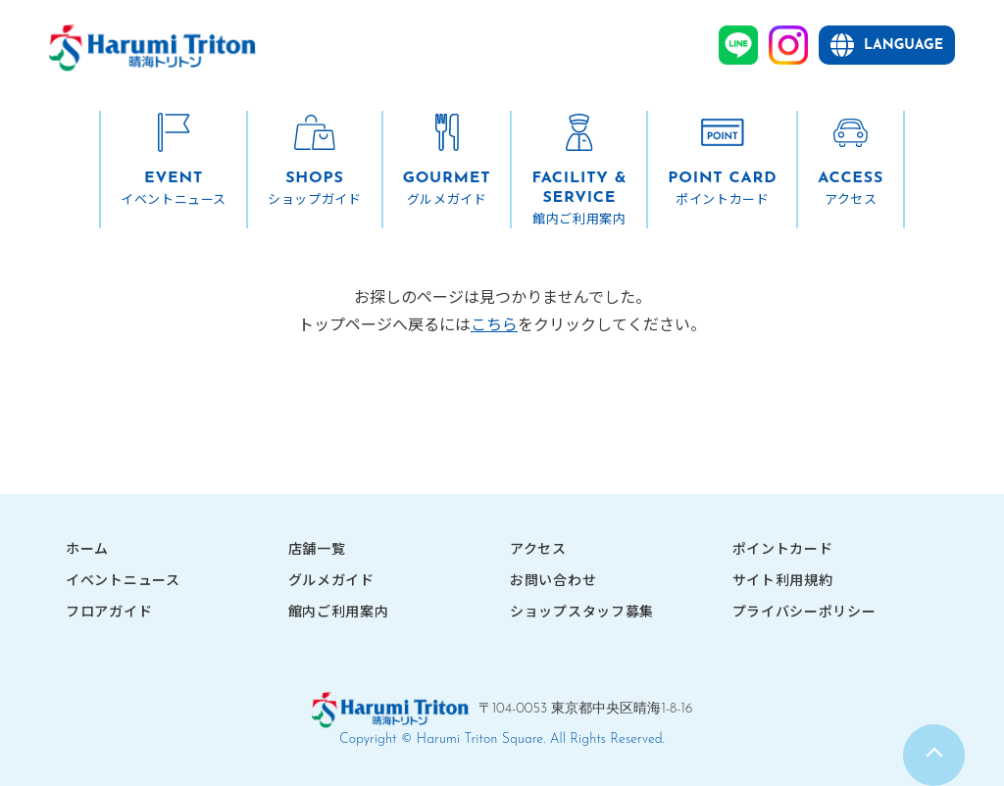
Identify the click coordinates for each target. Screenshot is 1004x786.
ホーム (87, 548)
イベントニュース (123, 579)
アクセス (538, 548)
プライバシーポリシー (804, 610)
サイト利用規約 (782, 579)
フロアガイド (109, 610)
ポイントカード (782, 548)
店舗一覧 (317, 548)
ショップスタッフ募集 (582, 610)
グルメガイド (331, 579)
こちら (494, 323)
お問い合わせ (553, 579)
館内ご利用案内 (338, 610)
